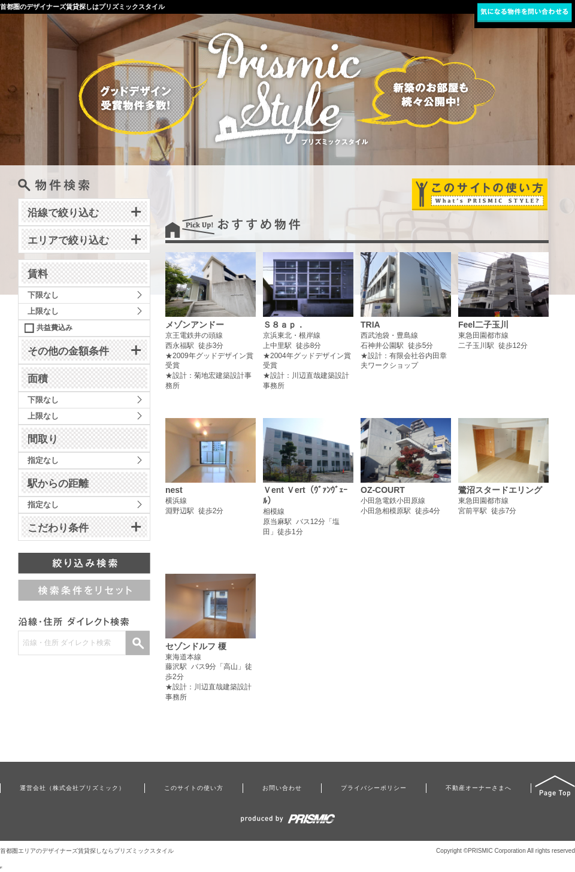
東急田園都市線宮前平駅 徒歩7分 (503, 471)
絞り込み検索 (84, 563)
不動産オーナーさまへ (479, 788)
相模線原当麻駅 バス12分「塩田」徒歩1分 (308, 482)
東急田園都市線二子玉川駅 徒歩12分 (503, 305)
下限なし (43, 294)
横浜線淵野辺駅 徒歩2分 (210, 471)
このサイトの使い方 (193, 788)
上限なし (43, 311)
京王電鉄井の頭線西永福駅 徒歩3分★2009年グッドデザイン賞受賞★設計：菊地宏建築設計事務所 (210, 321)
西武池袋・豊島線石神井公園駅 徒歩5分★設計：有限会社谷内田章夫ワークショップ (406, 311)
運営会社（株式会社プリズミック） (72, 788)
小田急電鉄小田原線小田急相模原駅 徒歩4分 (406, 471)
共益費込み (54, 327)
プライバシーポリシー (374, 788)
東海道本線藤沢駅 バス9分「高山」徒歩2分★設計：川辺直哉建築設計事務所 (210, 637)
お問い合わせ (282, 788)
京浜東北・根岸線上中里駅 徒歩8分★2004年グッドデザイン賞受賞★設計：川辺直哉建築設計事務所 (308, 321)
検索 (138, 643)
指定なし (43, 460)
